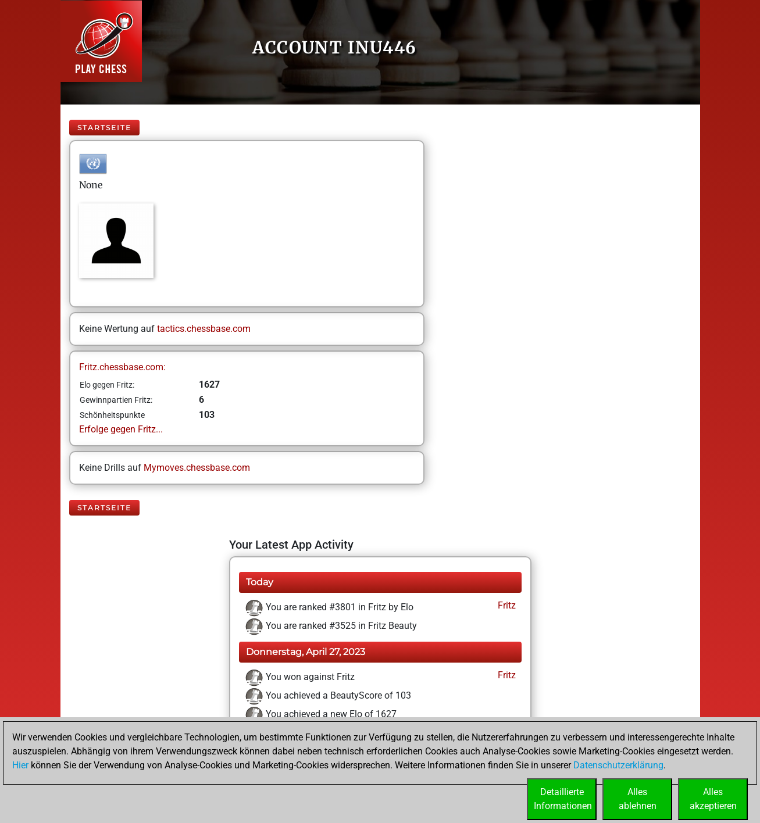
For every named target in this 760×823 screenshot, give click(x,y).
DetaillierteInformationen (563, 798)
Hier (20, 765)
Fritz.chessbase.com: (122, 367)
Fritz (505, 605)
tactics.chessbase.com (204, 328)
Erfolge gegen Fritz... (121, 429)
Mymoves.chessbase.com (197, 467)
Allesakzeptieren (713, 798)
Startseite (104, 127)
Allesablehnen (637, 798)
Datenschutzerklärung (618, 765)
